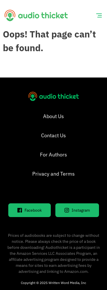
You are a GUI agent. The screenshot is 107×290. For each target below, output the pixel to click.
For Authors (53, 154)
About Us (53, 116)
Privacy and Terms (53, 173)
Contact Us (53, 135)
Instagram (77, 210)
